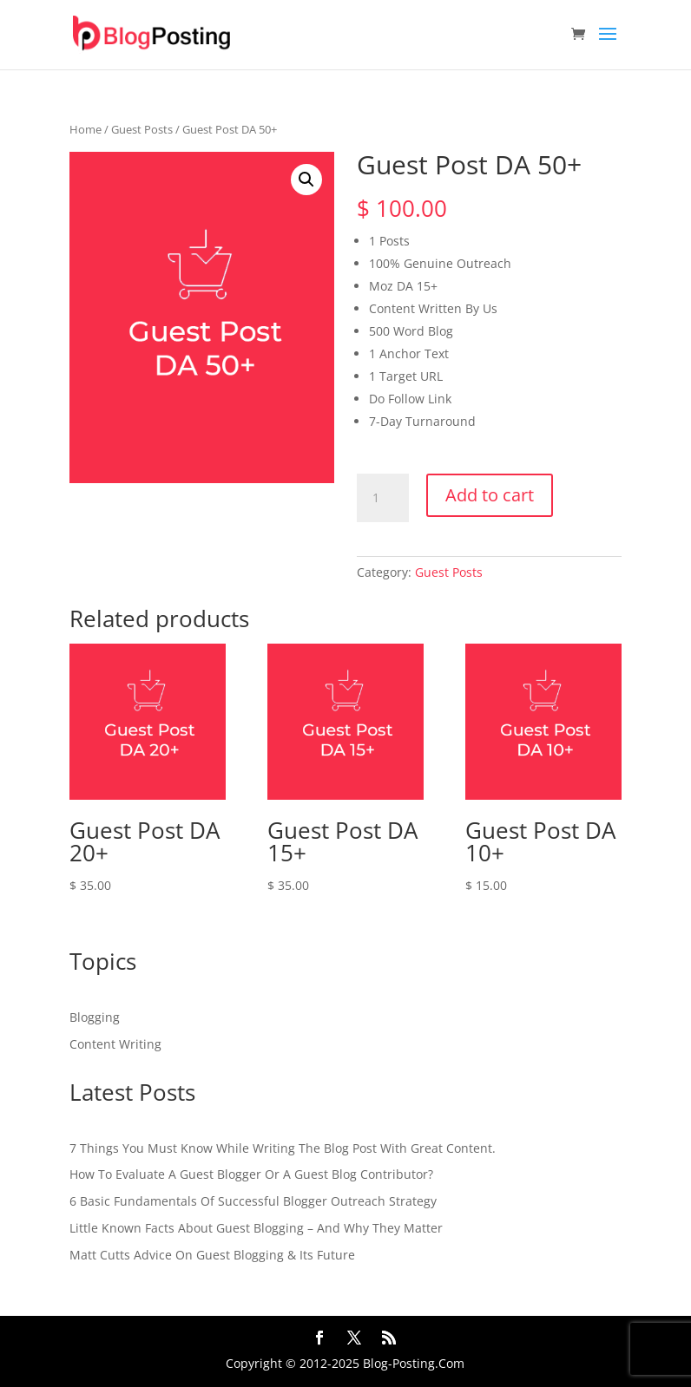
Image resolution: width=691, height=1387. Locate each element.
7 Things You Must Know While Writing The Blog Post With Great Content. (282, 1148)
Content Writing (115, 1044)
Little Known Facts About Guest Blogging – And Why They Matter (256, 1228)
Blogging (94, 1017)
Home (85, 129)
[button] (306, 179)
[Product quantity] (383, 498)
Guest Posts (142, 129)
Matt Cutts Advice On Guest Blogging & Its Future (212, 1254)
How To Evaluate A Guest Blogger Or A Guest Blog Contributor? (251, 1174)
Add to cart (489, 495)
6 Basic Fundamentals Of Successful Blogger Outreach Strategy (253, 1201)
